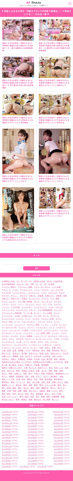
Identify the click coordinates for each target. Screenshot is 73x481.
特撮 (41, 379)
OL (37, 284)
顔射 (48, 396)
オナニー (14, 295)
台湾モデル (33, 353)
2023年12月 (7, 435)
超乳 (14, 393)
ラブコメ (54, 342)
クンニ (38, 304)
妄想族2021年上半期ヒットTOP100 (16, 362)
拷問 (61, 370)
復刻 (18, 370)
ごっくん (5, 307)
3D (18, 281)
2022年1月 (58, 455)
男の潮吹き (58, 379)
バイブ (51, 327)
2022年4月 (58, 452)
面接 (43, 396)
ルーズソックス (20, 344)
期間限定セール (62, 373)
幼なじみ (10, 370)
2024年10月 (58, 423)
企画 (14, 350)
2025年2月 (32, 420)
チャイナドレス (8, 319)
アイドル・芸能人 (9, 287)
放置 (25, 373)
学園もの (28, 365)
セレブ (56, 313)
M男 (32, 284)
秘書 (30, 385)
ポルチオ (19, 339)
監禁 (66, 382)
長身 (32, 396)
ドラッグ (41, 321)
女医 (21, 356)
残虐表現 (19, 376)
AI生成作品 (57, 281)
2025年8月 (32, 414)
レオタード (47, 344)
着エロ (18, 385)
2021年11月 (32, 458)
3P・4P (24, 281)
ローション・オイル (20, 347)
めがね (33, 342)
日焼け (36, 373)
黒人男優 (46, 399)
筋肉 (59, 385)
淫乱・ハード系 (8, 379)
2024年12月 (7, 423)
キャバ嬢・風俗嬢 (25, 301)
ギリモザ (57, 301)
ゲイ (45, 304)
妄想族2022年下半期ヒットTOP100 (48, 362)
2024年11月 (32, 423)
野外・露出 (24, 396)
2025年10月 (58, 412)
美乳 (20, 388)
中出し (47, 347)
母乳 (27, 376)
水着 (32, 376)
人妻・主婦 (6, 350)
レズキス (57, 344)
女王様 (36, 359)
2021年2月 (24, 466)
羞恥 (32, 388)
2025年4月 (58, 417)
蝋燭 (25, 391)
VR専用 (51, 284)
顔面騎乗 (55, 396)
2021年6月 (6, 463)
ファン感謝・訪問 (43, 333)
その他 (17, 316)
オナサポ (5, 295)
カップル (45, 298)
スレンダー (58, 310)
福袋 (25, 385)
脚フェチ (61, 388)
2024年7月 (58, 426)
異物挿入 (5, 382)
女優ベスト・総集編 (10, 356)
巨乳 (51, 367)
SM (45, 284)
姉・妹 (4, 365)
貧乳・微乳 (6, 393)
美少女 (26, 388)
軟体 (27, 393)
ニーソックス (7, 324)
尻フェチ (32, 367)
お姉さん (32, 295)
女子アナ (28, 356)
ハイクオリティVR (9, 327)
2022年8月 (32, 449)
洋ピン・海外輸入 (50, 376)
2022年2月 (32, 455)
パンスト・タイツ (51, 330)
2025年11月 (32, 412)
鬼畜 (30, 399)
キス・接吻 (54, 298)
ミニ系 (19, 342)
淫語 (18, 379)
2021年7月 (58, 460)
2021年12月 (7, 458)
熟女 (36, 379)
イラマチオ (6, 293)
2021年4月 (58, 463)
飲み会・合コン (8, 399)
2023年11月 (32, 435)
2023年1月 (58, 443)
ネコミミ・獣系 (33, 324)
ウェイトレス (34, 293)
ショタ (51, 307)
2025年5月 (32, 417)
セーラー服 (27, 313)
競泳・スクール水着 (47, 385)
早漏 (43, 373)
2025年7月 (58, 414)
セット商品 (47, 313)
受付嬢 (24, 353)
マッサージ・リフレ (44, 339)
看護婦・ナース (8, 385)
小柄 (25, 367)
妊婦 (66, 362)
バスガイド (60, 327)
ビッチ (18, 333)
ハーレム (62, 324)
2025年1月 (58, 420)
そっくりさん (7, 316)
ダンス (45, 316)
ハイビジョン (41, 327)
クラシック (29, 304)
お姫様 (40, 295)
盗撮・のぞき (57, 382)
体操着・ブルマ (24, 350)
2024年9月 (6, 426)
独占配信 (48, 379)
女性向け (5, 359)
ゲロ (50, 304)
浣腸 (61, 376)
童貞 (36, 385)
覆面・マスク (52, 391)
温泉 (23, 379)
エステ (44, 293)
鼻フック (55, 399)
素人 (65, 385)
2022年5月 (32, 452)
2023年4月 (58, 440)
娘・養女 (12, 365)
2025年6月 (6, 417)
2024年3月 (6, 432)
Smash (33, 2)
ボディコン (63, 336)
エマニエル (52, 293)
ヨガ (47, 342)
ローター (34, 347)
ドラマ (49, 321)
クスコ (13, 304)
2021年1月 (42, 466)
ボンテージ (29, 339)
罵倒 (14, 388)
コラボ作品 (15, 307)
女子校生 (46, 356)
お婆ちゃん (49, 295)
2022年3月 (6, 455)
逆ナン (47, 393)
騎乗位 (24, 399)
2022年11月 (32, 446)
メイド (26, 342)
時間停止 (50, 373)
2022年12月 (7, 446)
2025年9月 (6, 414)
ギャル (36, 301)
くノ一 (20, 304)
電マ (37, 396)
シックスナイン (40, 307)
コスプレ (57, 304)
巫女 (3, 370)
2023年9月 (6, 437)
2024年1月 (58, 432)
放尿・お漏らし (15, 373)
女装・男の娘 (46, 359)
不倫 (41, 347)
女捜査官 (21, 359)
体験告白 (36, 350)
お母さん (5, 298)
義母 (38, 388)
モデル (40, 342)
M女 (27, 284)
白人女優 (36, 382)
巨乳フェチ (58, 367)
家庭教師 (45, 365)
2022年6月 (6, 452)
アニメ (37, 290)
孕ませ (20, 365)
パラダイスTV (36, 330)
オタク (61, 293)
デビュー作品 (7, 321)
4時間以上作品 (39, 281)
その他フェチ (27, 316)
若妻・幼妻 (17, 391)
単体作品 (55, 350)
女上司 (65, 353)
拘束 (56, 370)
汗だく (38, 376)
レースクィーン (35, 344)
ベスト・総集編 (26, 336)
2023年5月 (32, 440)
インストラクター (19, 293)
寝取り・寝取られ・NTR (12, 367)
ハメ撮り (25, 330)
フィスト (55, 333)
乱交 (59, 347)
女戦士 (13, 359)
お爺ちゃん (15, 298)
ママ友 (56, 339)
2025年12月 (7, 412)
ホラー (11, 339)
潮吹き (29, 379)
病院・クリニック (18, 382)
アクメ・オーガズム (42, 287)
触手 (61, 391)
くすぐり (5, 304)
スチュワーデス (8, 310)
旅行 (30, 373)
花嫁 (9, 391)
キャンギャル (46, 301)
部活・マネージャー (10, 396)
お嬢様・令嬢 (61, 295)
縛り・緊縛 (6, 388)
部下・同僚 (56, 393)
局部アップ (42, 367)
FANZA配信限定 (8, 284)
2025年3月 (6, 420)
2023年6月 (6, 440)
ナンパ (56, 321)
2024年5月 (32, 429)
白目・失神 (45, 382)
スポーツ (32, 310)
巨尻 (67, 367)
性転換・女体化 (28, 370)
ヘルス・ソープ (40, 336)
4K (30, 281)
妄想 (56, 359)
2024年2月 (32, 432)
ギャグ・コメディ (9, 301)
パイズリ (22, 327)
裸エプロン (33, 391)
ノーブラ (53, 324)
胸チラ (53, 388)
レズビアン (6, 347)
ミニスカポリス (8, 342)
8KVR (49, 281)
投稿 (50, 370)
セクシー (37, 313)
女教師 (29, 359)
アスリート (6, 290)
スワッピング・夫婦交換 (12, 313)
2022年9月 (6, 449)
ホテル (4, 339)
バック (4, 330)
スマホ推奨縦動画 (45, 310)
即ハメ (63, 350)
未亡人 (4, 376)
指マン (4, 373)
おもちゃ (23, 295)
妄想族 (62, 359)
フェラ (63, 333)
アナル (15, 290)
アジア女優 (56, 287)
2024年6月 (6, 429)
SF (41, 284)
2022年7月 (58, 449)
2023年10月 (58, 435)
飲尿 (18, 399)
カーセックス (34, 298)
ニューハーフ (19, 324)
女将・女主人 (57, 356)
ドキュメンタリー (29, 321)
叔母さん (16, 353)
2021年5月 (32, 463)
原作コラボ (6, 353)
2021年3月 (6, 466)
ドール (17, 321)
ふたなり (5, 336)
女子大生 (37, 356)
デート (28, 319)
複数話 (42, 391)
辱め (32, 393)
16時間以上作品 (8, 281)
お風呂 (24, 298)
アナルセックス (26, 290)
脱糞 (3, 391)
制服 (48, 350)
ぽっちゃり (52, 336)
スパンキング (21, 310)
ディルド (35, 319)
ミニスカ (64, 339)
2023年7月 (58, 437)
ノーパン (44, 324)
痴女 (29, 382)
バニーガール (14, 330)
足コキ (20, 393)
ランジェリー (7, 344)
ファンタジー (28, 333)
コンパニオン (27, 307)
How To (20, 284)
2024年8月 (32, 426)
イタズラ (45, 290)
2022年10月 (58, 446)
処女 (43, 350)
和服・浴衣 (44, 353)
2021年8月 (32, 460)
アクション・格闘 (25, 287)
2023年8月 (32, 437)
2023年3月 (6, 443)
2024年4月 (58, 429)
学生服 (37, 365)
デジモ (58, 319)
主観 (54, 347)
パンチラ (63, 330)
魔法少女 (37, 399)
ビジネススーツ (8, 333)
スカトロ (59, 307)
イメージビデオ (56, 290)
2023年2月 (32, 443)
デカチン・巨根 (47, 319)
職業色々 (45, 388)
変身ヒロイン (55, 353)
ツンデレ (19, 319)
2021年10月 (58, 458)
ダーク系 (37, 316)
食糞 (63, 396)
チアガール (54, 316)
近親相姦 (39, 393)
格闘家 (11, 376)
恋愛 (38, 370)
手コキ (44, 370)
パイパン (31, 327)
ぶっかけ (14, 336)
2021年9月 (6, 460)
